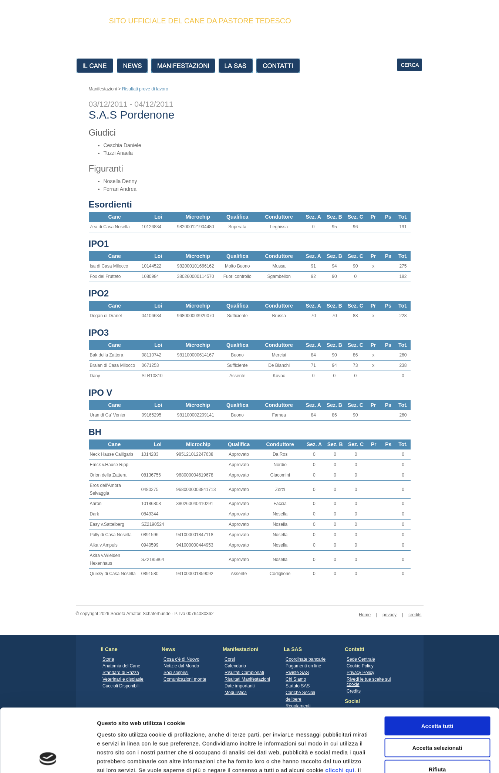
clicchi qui (339, 710)
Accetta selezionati (437, 688)
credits (414, 614)
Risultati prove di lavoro (145, 89)
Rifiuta (437, 710)
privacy (389, 614)
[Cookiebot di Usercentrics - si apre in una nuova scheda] (48, 758)
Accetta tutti (437, 666)
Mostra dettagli (389, 758)
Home (365, 614)
